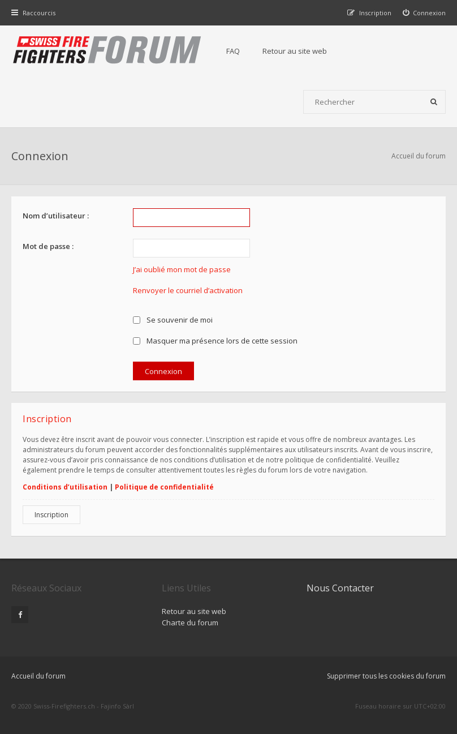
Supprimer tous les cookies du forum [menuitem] (386, 676)
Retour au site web (294, 51)
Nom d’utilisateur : (56, 216)
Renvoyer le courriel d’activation (188, 290)
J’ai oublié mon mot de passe (182, 269)
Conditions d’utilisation (65, 487)
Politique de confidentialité (164, 487)
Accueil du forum (418, 156)
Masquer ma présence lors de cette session (215, 341)
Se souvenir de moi (173, 320)
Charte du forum (190, 622)
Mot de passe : (48, 246)
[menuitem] (424, 12)
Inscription (51, 515)
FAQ (233, 51)
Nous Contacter (340, 588)
